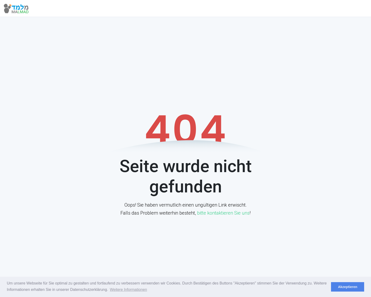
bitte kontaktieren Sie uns (223, 213)
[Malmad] (21, 8)
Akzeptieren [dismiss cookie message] (347, 287)
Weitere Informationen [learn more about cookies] (128, 290)
